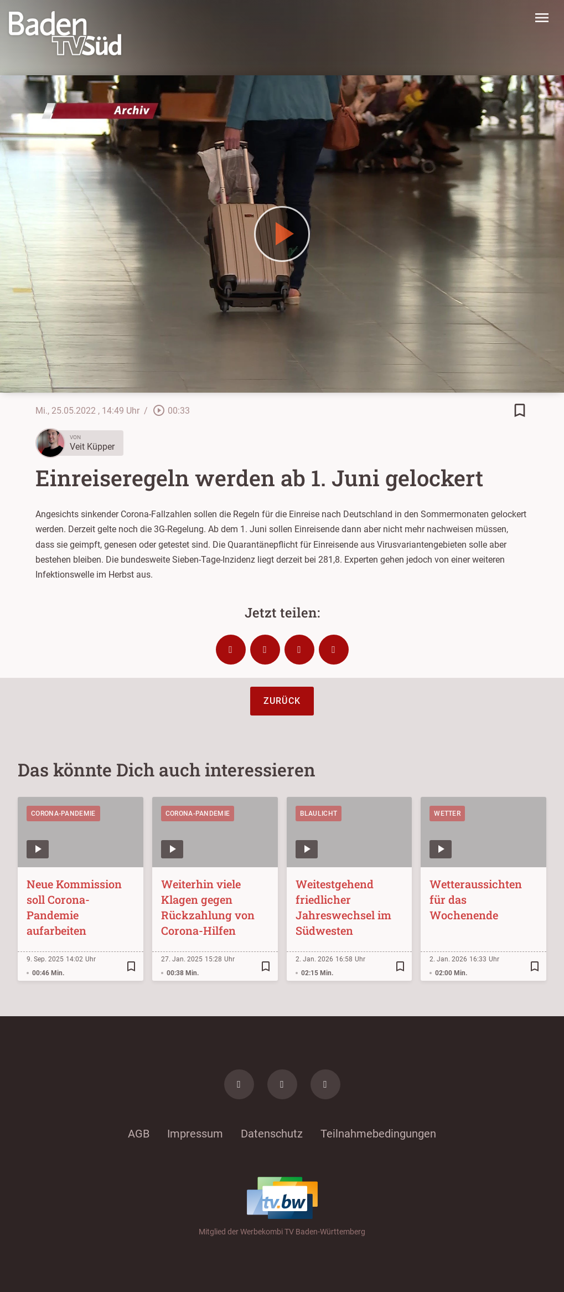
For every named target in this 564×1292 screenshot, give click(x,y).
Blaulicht (319, 813)
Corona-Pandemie (63, 813)
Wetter (447, 813)
